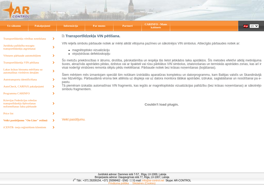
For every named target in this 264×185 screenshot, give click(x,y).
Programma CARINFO (16, 93)
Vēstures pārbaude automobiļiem (22, 55)
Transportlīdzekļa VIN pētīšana (21, 62)
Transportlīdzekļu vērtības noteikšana (24, 38)
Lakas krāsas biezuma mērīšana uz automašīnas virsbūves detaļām (23, 71)
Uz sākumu (14, 25)
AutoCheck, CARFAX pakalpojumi (23, 86)
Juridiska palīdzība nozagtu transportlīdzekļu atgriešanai (19, 47)
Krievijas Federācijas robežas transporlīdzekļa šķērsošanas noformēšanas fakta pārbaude (20, 103)
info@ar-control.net (153, 180)
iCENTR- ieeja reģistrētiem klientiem (24, 127)
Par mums (99, 25)
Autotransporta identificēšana (20, 79)
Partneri (127, 25)
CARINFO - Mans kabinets (156, 26)
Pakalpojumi (42, 25)
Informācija (70, 25)
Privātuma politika (119, 183)
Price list (8, 113)
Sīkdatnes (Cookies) (143, 183)
